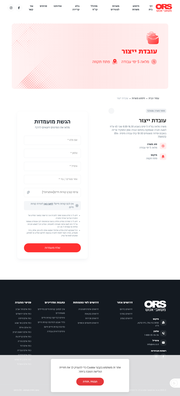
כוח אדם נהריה (24, 341)
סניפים (43, 6)
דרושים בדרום (126, 309)
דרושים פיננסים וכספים (88, 323)
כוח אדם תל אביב (23, 309)
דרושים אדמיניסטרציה (88, 309)
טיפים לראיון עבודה (56, 331)
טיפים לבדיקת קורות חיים (53, 317)
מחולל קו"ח (94, 8)
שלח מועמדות (52, 248)
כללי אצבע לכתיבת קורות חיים (51, 322)
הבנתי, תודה (90, 381)
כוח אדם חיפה (24, 318)
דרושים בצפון (126, 318)
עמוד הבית (154, 98)
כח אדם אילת (25, 327)
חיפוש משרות (135, 8)
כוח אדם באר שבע (23, 323)
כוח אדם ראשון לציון (22, 332)
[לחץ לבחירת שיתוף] (111, 111)
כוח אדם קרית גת (23, 336)
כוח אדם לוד (25, 346)
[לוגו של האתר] (164, 8)
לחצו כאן (48, 203)
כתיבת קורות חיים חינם (54, 327)
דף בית (150, 8)
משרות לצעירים (115, 8)
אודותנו (58, 6)
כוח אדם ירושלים (23, 314)
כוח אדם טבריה (24, 350)
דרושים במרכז (126, 314)
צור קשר (31, 8)
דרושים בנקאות (92, 314)
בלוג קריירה (75, 8)
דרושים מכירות (92, 318)
